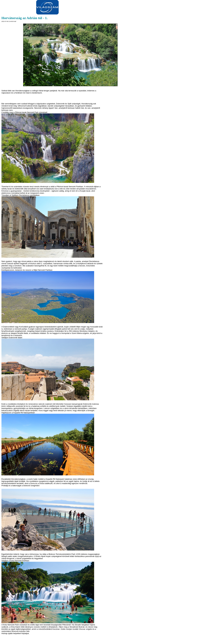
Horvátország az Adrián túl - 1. (24, 18)
